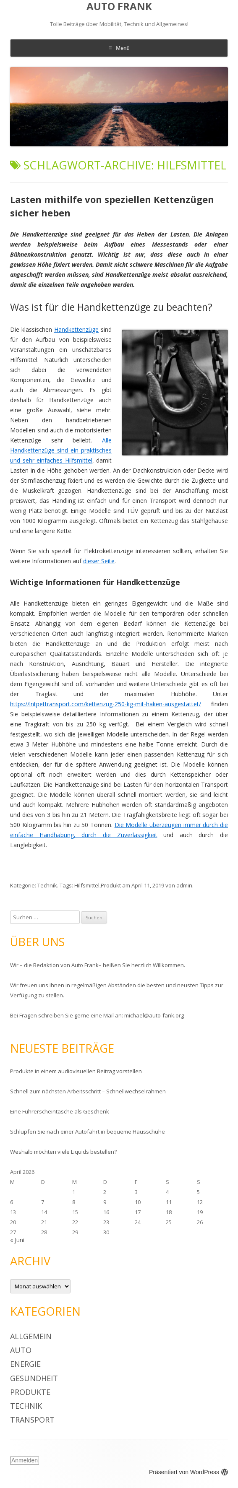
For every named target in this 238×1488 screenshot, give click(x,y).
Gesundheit (34, 1378)
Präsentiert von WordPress (188, 1472)
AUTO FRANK (119, 6)
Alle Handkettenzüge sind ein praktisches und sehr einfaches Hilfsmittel (61, 450)
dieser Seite (99, 561)
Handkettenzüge (76, 329)
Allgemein (31, 1336)
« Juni (17, 1240)
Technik (47, 885)
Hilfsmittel (86, 885)
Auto (20, 1350)
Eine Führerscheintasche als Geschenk (59, 1111)
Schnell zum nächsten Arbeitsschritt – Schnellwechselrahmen (88, 1091)
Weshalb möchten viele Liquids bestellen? (63, 1151)
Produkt (111, 885)
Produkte (30, 1392)
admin (184, 885)
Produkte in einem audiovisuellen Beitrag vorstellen (76, 1071)
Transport (32, 1420)
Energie (25, 1364)
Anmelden (24, 1460)
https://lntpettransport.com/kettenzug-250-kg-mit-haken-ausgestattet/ (105, 704)
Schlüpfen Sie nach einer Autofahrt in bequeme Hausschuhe (87, 1131)
